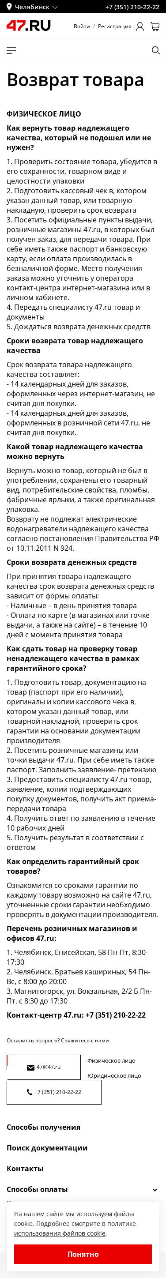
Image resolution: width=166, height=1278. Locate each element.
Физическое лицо (111, 1060)
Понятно (83, 1254)
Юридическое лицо (114, 1075)
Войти (82, 26)
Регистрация (115, 26)
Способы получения (43, 1127)
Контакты (25, 1168)
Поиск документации (47, 1148)
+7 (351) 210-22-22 (54, 1092)
